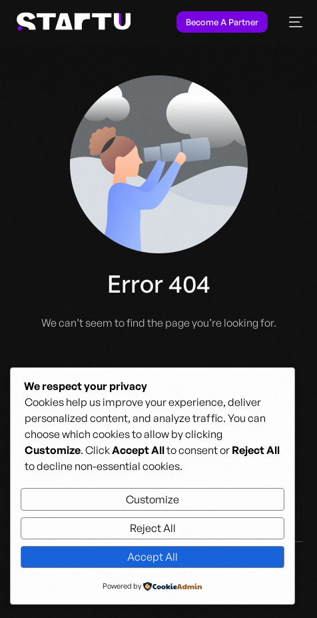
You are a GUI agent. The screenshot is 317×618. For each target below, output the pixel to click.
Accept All (152, 556)
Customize (152, 499)
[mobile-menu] (291, 22)
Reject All (153, 528)
